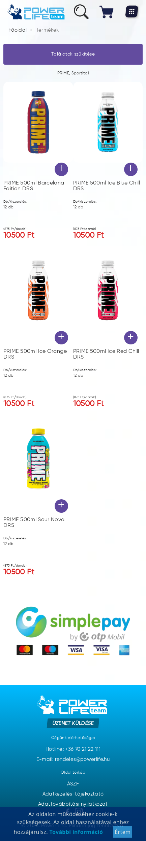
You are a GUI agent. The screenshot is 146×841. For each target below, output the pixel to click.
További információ (75, 835)
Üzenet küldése (73, 723)
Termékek (47, 30)
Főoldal (17, 30)
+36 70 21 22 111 (82, 749)
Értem (122, 835)
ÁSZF (73, 783)
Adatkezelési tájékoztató (73, 794)
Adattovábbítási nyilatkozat (73, 804)
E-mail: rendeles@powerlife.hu (73, 759)
